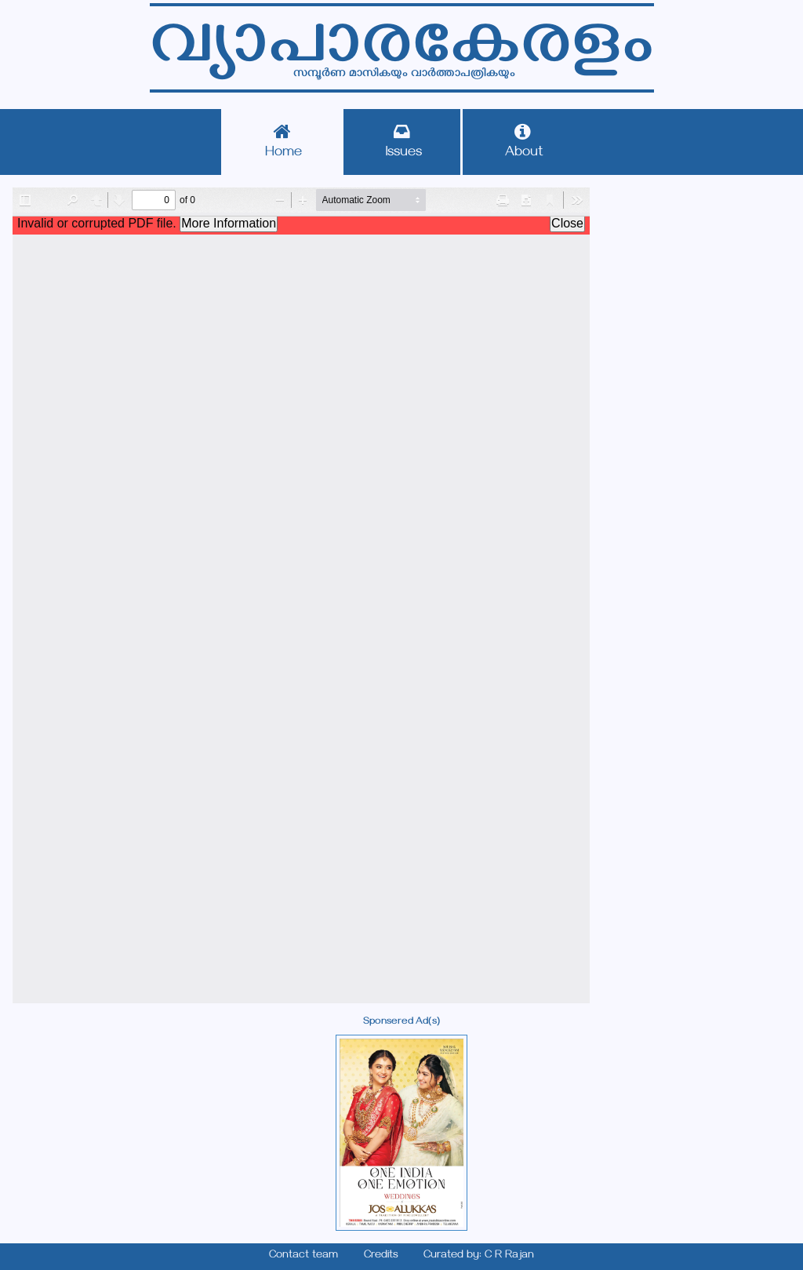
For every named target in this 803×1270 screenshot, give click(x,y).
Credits (381, 1256)
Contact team (303, 1256)
